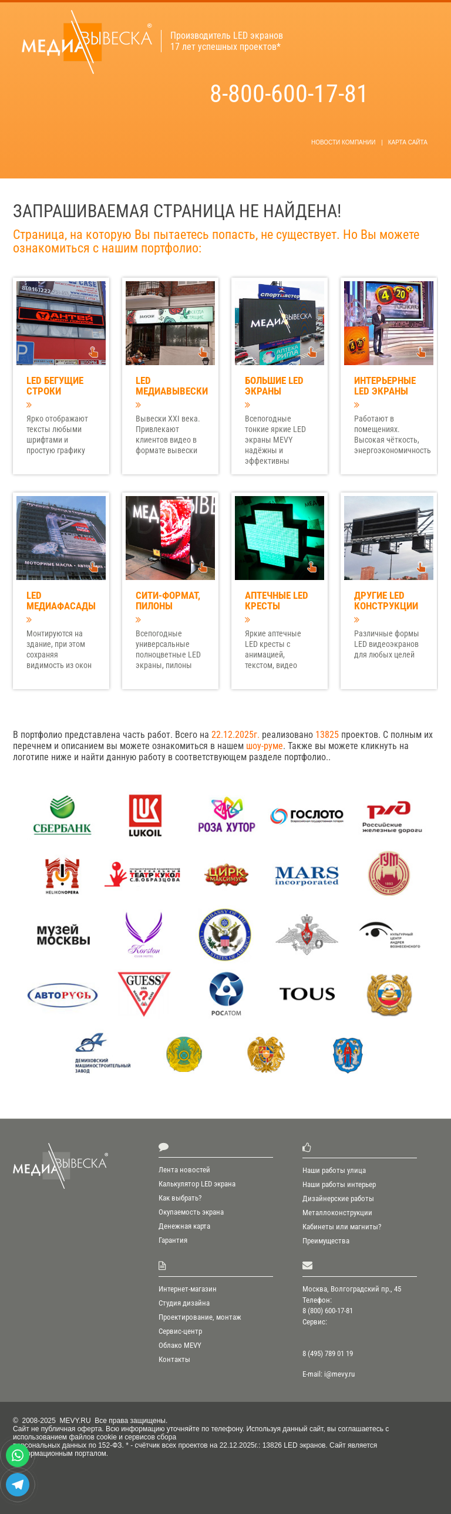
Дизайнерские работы (338, 1198)
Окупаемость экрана (191, 1212)
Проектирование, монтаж (200, 1317)
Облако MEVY (180, 1345)
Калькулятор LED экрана (197, 1183)
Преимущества (325, 1240)
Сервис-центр (180, 1331)
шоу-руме (264, 745)
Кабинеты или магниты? (341, 1226)
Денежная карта (184, 1226)
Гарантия (173, 1240)
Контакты (174, 1359)
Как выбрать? (180, 1197)
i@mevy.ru (339, 1374)
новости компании (343, 142)
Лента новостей (184, 1169)
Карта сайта (408, 142)
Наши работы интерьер (339, 1184)
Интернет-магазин (188, 1288)
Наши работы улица (334, 1170)
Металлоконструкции (337, 1212)
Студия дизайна (184, 1303)
